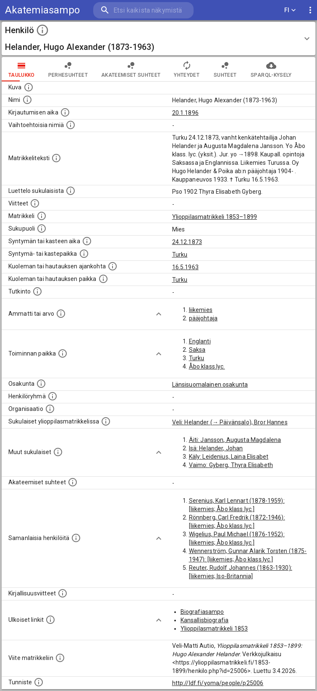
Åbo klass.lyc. (207, 366)
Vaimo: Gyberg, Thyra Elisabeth (231, 465)
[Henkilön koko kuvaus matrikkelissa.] (56, 158)
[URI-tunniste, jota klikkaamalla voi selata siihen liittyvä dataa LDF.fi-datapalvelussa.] (38, 682)
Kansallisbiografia (205, 620)
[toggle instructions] (42, 30)
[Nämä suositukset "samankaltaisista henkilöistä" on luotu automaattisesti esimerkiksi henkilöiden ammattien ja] (76, 538)
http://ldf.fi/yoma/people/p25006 (218, 683)
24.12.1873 (187, 242)
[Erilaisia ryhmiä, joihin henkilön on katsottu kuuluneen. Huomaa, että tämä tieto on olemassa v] (52, 396)
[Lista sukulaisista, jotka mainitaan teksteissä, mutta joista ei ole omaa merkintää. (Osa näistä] (58, 452)
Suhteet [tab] (225, 69)
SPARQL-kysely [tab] (271, 69)
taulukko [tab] (22, 69)
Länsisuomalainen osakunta (210, 384)
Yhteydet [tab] (186, 69)
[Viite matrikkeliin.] (60, 658)
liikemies (200, 310)
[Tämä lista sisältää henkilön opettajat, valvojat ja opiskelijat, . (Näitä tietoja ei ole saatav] (72, 482)
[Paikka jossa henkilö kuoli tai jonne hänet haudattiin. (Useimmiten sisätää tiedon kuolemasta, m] (103, 279)
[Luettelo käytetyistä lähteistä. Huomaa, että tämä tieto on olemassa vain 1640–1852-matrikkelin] (35, 203)
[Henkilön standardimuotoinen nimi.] (27, 100)
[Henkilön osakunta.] (41, 383)
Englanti (200, 341)
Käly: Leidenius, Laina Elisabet (229, 456)
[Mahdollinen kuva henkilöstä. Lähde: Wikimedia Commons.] (28, 87)
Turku (180, 254)
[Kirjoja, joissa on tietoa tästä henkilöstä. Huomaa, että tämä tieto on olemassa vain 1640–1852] (62, 593)
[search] (143, 10)
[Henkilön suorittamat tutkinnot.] (37, 291)
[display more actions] (310, 10)
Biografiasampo (202, 611)
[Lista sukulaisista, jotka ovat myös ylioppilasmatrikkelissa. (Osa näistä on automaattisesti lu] (106, 421)
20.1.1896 (185, 112)
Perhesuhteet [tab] (68, 69)
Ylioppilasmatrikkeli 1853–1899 (214, 216)
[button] (158, 38)
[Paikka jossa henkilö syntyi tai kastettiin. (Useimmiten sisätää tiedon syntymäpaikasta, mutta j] (84, 253)
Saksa (197, 349)
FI (290, 10)
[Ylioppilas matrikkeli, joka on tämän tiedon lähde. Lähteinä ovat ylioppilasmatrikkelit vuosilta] (41, 216)
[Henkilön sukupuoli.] (41, 228)
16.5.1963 (185, 267)
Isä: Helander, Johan (216, 448)
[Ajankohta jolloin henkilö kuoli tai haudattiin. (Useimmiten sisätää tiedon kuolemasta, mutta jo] (112, 266)
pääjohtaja (203, 318)
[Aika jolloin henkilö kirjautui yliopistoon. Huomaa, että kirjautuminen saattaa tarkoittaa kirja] (65, 112)
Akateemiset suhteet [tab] (131, 69)
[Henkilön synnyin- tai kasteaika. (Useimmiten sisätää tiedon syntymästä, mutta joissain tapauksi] (87, 241)
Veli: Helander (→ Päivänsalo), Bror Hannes (230, 422)
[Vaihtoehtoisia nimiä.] (70, 125)
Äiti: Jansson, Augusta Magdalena (235, 439)
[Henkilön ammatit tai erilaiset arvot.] (61, 313)
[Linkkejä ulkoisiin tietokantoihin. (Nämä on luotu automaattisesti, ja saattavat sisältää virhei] (50, 619)
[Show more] (158, 314)
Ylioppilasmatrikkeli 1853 (214, 628)
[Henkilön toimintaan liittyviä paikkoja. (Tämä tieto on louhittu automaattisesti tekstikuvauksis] (62, 353)
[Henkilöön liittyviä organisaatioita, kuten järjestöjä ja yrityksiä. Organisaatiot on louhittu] (50, 409)
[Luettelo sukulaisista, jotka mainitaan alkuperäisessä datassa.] (70, 190)
